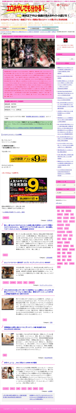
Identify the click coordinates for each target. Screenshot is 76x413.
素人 (25, 282)
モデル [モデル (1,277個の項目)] (65, 235)
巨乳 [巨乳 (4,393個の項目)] (72, 246)
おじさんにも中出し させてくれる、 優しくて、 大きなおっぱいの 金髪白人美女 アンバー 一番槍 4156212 (65, 145)
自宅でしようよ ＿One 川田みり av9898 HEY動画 (20, 363)
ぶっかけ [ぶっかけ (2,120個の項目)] (66, 218)
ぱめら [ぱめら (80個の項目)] (59, 218)
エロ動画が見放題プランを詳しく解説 (14, 212)
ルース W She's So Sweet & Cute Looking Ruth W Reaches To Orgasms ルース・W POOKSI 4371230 (65, 172)
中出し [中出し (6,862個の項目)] (64, 239)
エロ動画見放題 (34, 28)
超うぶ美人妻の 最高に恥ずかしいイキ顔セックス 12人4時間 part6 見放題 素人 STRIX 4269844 (65, 138)
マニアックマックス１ (46, 285)
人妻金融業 (49, 257)
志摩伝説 (54, 31)
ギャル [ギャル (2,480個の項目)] (67, 225)
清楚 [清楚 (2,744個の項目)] (64, 253)
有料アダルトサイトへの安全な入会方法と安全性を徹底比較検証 (23, 128)
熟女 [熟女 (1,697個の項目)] (59, 256)
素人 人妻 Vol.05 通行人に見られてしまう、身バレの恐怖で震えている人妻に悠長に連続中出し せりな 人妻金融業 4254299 (65, 105)
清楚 (18, 388)
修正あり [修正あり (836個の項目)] (60, 242)
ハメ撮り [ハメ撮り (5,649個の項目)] (69, 232)
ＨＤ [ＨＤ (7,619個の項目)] (59, 267)
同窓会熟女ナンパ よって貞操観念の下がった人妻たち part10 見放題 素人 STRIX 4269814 (65, 119)
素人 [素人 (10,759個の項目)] (64, 260)
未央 (5, 355)
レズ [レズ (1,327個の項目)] (71, 235)
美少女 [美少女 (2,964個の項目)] (69, 260)
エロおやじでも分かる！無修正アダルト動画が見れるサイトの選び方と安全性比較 (19, 31)
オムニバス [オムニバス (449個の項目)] (60, 225)
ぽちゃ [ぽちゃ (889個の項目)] (72, 218)
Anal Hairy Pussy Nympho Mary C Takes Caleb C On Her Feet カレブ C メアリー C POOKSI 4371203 (65, 93)
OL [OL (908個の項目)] (58, 211)
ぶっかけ (6, 388)
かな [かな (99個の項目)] (72, 214)
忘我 (51, 322)
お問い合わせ (59, 203)
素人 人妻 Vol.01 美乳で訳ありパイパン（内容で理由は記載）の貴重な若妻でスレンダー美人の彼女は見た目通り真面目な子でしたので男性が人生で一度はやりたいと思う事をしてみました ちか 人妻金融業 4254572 (65, 129)
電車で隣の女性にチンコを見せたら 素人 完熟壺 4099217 (65, 150)
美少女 (35, 388)
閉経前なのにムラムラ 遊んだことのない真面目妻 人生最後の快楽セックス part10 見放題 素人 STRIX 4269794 (65, 164)
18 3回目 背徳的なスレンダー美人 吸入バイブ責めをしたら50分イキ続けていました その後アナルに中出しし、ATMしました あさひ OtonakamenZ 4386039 (65, 84)
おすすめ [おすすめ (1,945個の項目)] (68, 211)
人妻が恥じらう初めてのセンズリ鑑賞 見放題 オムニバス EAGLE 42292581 (65, 113)
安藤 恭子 (6, 217)
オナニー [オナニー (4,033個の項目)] (72, 221)
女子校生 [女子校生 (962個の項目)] (66, 246)
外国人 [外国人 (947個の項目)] (59, 246)
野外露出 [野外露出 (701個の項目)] (60, 263)
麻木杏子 (32, 282)
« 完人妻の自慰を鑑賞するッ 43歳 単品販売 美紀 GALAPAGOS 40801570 (15, 396)
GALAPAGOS (48, 357)
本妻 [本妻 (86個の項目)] (59, 253)
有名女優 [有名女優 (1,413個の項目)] (72, 249)
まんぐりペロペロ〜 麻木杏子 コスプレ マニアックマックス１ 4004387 (27, 262)
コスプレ (6, 282)
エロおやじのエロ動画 (18, 28)
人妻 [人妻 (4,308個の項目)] (70, 239)
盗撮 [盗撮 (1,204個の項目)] (59, 260)
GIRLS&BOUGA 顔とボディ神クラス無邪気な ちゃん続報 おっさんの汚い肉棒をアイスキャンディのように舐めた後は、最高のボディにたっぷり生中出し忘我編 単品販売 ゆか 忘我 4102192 (29, 292)
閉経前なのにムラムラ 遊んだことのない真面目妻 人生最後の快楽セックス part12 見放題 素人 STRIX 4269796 (65, 70)
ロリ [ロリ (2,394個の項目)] (59, 239)
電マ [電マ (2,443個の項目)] (66, 263)
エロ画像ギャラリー (50, 28)
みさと (5, 255)
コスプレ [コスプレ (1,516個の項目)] (60, 228)
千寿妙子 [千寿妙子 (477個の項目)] (67, 242)
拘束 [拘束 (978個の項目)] (59, 249)
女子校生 (13, 282)
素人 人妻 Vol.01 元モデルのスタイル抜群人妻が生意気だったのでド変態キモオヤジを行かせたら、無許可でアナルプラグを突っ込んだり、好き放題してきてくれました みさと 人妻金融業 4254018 (28, 227)
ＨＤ (41, 388)
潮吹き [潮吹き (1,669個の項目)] (69, 253)
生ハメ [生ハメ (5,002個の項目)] (64, 256)
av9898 (50, 391)
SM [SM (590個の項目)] (63, 211)
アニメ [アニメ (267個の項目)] (65, 221)
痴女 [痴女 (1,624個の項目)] (70, 256)
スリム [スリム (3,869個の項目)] (66, 228)
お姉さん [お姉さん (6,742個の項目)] (60, 214)
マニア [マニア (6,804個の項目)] (59, 235)
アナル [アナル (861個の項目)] (59, 221)
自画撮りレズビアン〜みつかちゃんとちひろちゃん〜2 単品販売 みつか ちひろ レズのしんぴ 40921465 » (41, 397)
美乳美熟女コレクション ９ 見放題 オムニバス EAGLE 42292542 (65, 98)
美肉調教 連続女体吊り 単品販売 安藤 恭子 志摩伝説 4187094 (17, 36)
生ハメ (19, 282)
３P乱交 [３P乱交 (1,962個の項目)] (72, 263)
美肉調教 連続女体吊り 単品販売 (35, 116)
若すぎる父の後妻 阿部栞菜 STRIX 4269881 (65, 77)
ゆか (5, 319)
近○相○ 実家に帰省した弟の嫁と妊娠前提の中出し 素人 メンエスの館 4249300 (65, 156)
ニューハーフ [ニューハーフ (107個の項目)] (61, 232)
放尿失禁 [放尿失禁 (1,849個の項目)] (65, 249)
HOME (4, 28)
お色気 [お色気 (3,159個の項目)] (66, 214)
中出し (12, 388)
